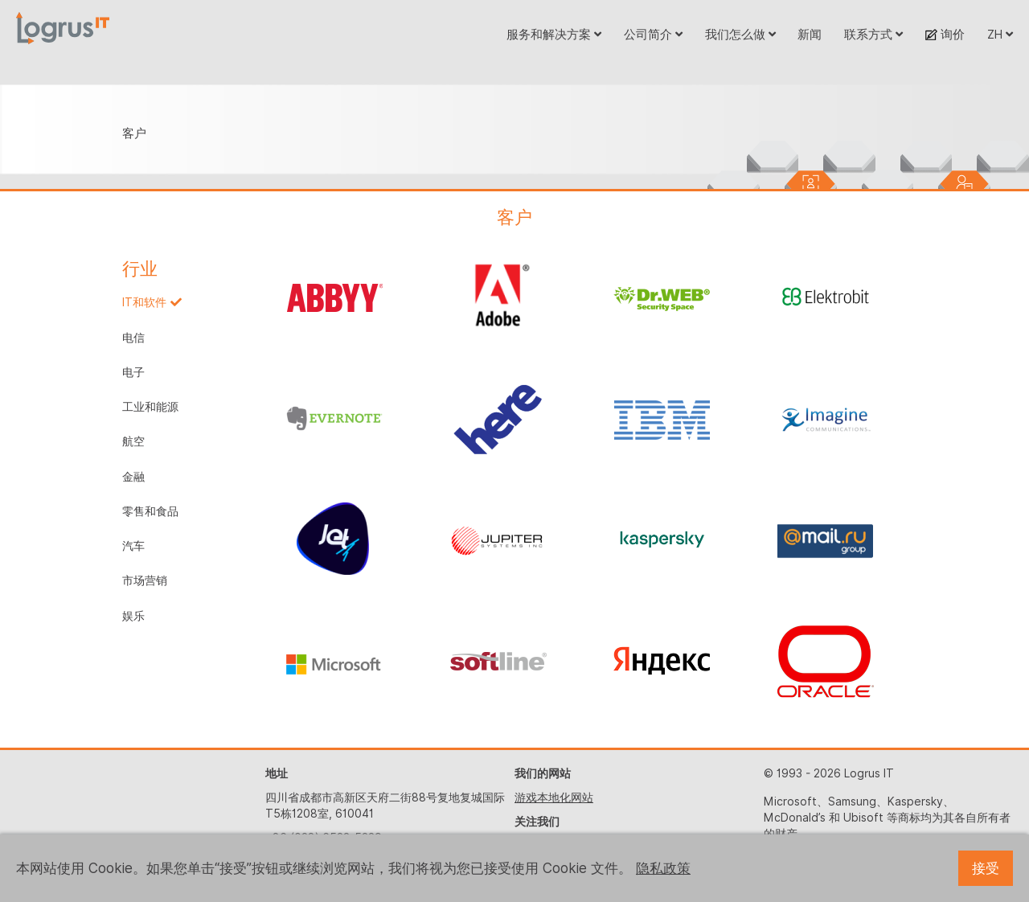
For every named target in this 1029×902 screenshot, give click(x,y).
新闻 (809, 34)
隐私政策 (663, 868)
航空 (133, 441)
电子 (133, 372)
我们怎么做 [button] (740, 34)
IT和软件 (144, 302)
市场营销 (144, 580)
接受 (985, 868)
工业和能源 (150, 406)
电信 (133, 337)
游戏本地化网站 (553, 797)
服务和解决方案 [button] (553, 34)
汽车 (133, 545)
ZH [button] (1000, 34)
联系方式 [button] (873, 34)
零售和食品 (150, 511)
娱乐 (133, 615)
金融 (133, 476)
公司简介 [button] (653, 34)
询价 (945, 34)
